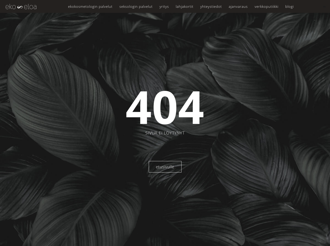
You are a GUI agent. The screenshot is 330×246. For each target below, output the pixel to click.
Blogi (289, 6)
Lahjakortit (184, 6)
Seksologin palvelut (136, 6)
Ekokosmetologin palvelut (90, 6)
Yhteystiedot (211, 6)
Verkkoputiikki (266, 6)
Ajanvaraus (238, 6)
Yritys (164, 6)
